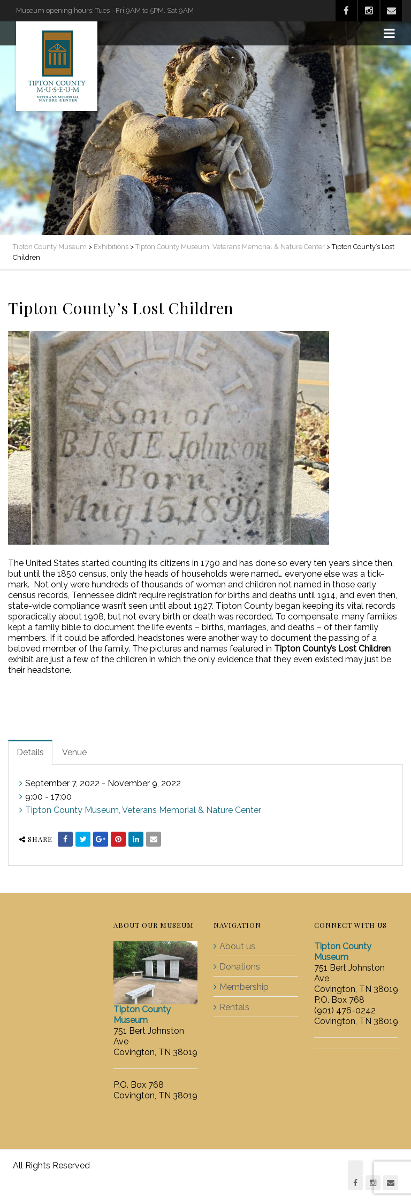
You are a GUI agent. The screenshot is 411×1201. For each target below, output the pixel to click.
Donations (239, 967)
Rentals (234, 1007)
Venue (74, 752)
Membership (244, 987)
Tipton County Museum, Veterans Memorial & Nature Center (143, 810)
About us (237, 946)
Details (30, 752)
